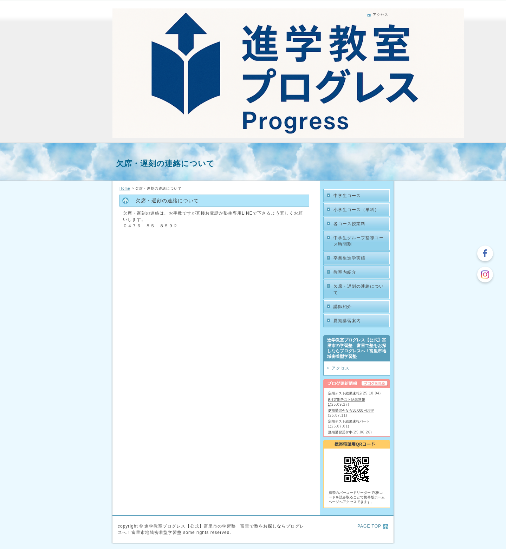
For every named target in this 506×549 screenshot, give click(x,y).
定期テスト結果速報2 (345, 393)
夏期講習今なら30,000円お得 (351, 410)
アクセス (380, 15)
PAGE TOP (369, 526)
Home (124, 188)
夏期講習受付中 (340, 432)
